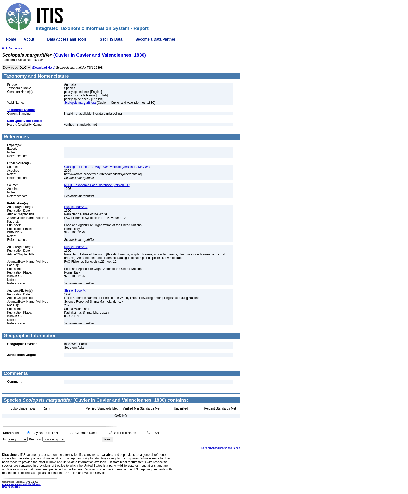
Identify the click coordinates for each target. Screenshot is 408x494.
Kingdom (35, 439)
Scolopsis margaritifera (80, 103)
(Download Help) (43, 67)
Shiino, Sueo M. (75, 290)
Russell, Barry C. (75, 207)
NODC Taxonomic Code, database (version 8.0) (97, 185)
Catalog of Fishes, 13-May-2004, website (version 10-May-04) (107, 167)
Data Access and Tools (67, 39)
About (29, 39)
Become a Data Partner (155, 39)
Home (11, 39)
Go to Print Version (12, 48)
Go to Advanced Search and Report (220, 448)
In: (5, 439)
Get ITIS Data (111, 39)
